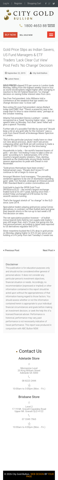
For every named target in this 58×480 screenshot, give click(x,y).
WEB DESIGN (37, 474)
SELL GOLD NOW (26, 35)
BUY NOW (10, 34)
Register (18, 3)
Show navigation (51, 34)
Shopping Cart (34, 3)
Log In (6, 3)
